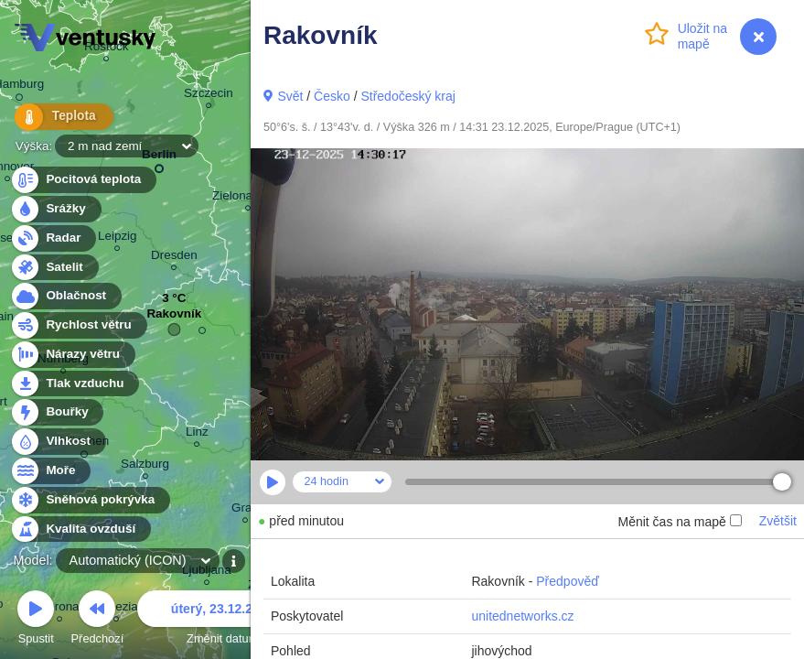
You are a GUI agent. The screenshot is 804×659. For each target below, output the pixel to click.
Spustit (35, 620)
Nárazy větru (72, 354)
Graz (244, 510)
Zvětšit (778, 520)
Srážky (55, 209)
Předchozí (97, 620)
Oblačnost (65, 296)
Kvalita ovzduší (80, 529)
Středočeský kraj (407, 96)
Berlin (159, 157)
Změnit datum (222, 620)
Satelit (54, 267)
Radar (53, 238)
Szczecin (208, 95)
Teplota (57, 118)
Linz (197, 434)
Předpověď (567, 581)
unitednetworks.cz (522, 616)
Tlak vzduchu (74, 384)
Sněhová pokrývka (90, 500)
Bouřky (57, 412)
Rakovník (173, 318)
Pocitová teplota (83, 180)
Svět (290, 96)
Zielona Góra (248, 198)
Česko (332, 96)
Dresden (174, 257)
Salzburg (145, 466)
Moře (50, 471)
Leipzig (117, 238)
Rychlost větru (78, 325)
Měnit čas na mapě (679, 521)
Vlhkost (58, 441)
